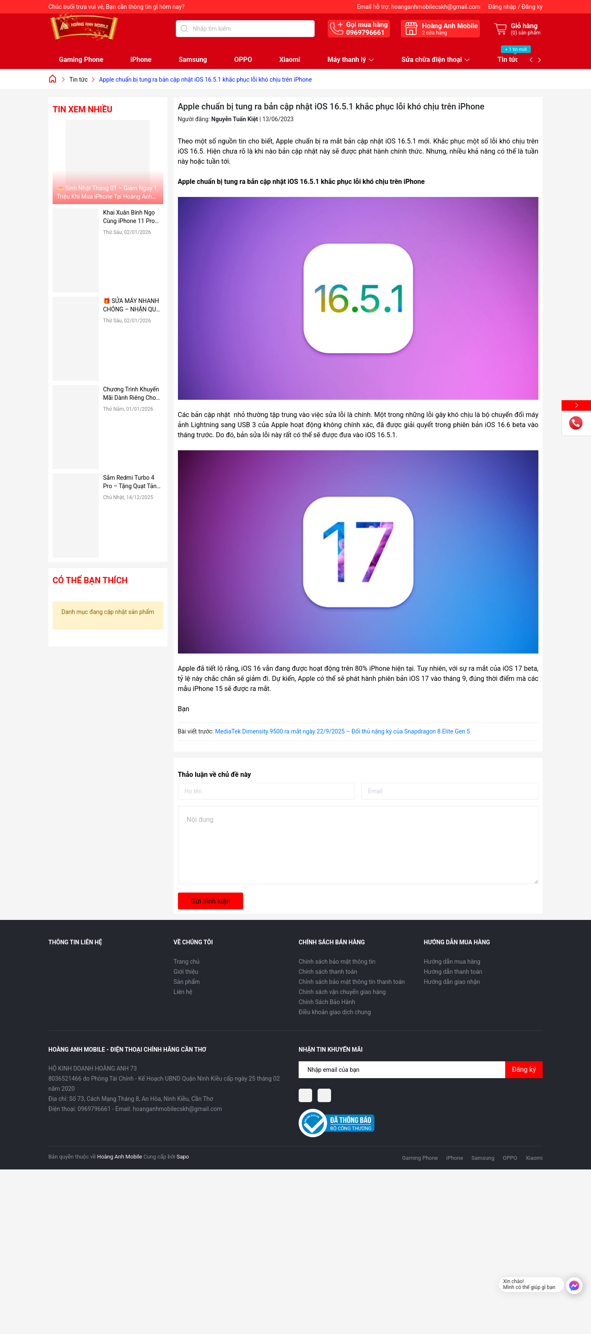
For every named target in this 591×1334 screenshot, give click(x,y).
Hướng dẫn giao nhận (452, 981)
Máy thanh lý (346, 60)
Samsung (193, 60)
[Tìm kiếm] (184, 28)
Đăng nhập (502, 6)
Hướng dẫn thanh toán (453, 971)
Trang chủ (187, 961)
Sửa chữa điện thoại (432, 60)
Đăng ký (532, 6)
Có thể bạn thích (90, 580)
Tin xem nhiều (82, 109)
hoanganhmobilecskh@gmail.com (435, 6)
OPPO (243, 60)
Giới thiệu (186, 971)
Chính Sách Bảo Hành (327, 1002)
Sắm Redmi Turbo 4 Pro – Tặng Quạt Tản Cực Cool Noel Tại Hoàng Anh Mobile (129, 482)
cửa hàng (434, 33)
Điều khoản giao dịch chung (335, 1012)
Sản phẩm (187, 981)
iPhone (140, 60)
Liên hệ (183, 992)
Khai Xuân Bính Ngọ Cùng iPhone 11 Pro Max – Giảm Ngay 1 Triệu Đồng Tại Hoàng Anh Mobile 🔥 (131, 217)
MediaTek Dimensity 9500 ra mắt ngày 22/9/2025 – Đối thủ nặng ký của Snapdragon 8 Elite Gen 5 (342, 731)
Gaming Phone (81, 60)
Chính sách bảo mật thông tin (337, 961)
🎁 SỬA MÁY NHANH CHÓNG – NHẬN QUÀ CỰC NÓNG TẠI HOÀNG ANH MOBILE (131, 306)
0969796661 (365, 33)
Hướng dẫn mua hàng (452, 961)
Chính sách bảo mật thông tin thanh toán (352, 981)
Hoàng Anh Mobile (119, 1156)
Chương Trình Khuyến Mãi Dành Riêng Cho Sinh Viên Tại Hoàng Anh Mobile (131, 394)
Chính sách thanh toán (328, 971)
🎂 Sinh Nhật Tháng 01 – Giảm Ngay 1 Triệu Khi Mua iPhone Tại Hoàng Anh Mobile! (107, 193)
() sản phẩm (526, 33)
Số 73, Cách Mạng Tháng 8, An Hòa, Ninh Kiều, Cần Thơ (141, 1098)
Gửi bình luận (210, 901)
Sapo (183, 1156)
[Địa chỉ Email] (421, 1069)
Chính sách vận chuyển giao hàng (342, 992)
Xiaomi (289, 60)
